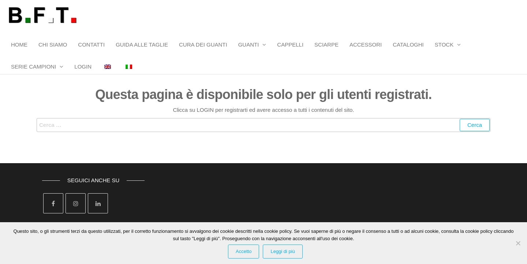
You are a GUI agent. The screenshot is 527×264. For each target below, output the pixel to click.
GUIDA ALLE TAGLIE (142, 44)
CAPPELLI (290, 44)
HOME (19, 44)
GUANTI (248, 44)
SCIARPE (326, 44)
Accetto (243, 251)
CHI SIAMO (52, 44)
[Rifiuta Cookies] (518, 243)
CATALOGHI (408, 44)
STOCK (444, 44)
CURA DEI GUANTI (203, 44)
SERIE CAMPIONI (33, 66)
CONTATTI (91, 44)
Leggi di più (282, 251)
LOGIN (82, 66)
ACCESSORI (366, 44)
